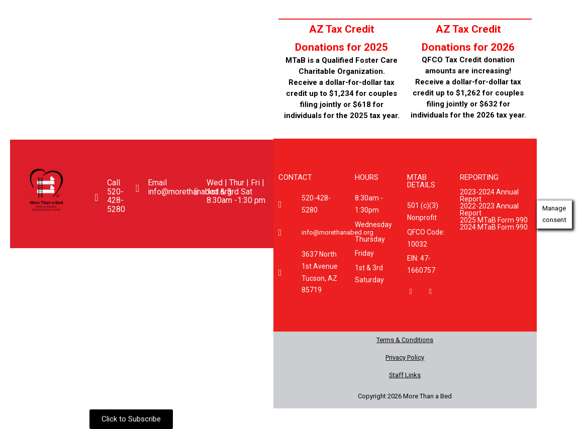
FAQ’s (243, 277)
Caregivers (50, 277)
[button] (86, 260)
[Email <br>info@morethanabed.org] (137, 188)
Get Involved (147, 259)
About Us (83, 259)
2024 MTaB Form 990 (494, 227)
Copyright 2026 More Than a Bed (405, 396)
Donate (202, 277)
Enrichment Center (130, 277)
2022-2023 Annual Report (489, 209)
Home (38, 259)
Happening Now (222, 259)
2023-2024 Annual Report (489, 194)
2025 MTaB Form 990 (494, 220)
